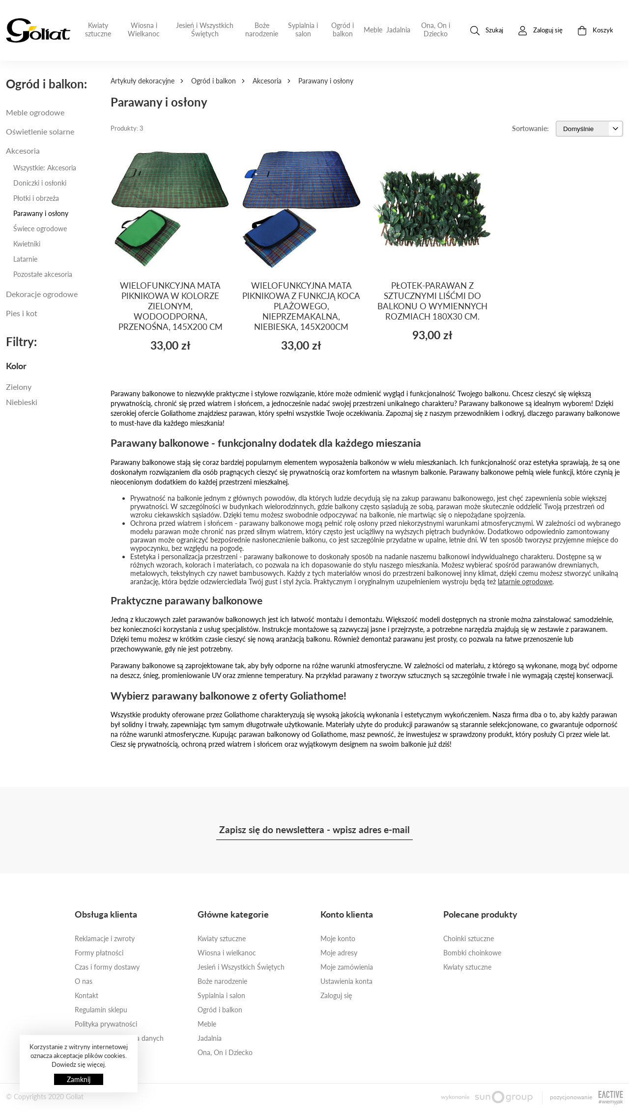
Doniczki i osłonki (39, 183)
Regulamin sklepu (101, 1009)
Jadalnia (398, 30)
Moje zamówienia (346, 967)
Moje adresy (338, 953)
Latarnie (25, 259)
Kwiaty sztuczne (98, 29)
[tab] (52, 365)
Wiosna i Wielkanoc (144, 29)
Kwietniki (26, 244)
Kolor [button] (16, 365)
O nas (83, 981)
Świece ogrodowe (40, 228)
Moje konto (337, 938)
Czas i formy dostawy (107, 967)
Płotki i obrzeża (36, 198)
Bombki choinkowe (472, 953)
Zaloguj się (336, 995)
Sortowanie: (530, 128)
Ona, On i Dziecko (435, 29)
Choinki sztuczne (468, 938)
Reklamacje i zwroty (105, 938)
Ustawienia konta (346, 981)
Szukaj (486, 30)
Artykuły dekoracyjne (142, 81)
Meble (373, 30)
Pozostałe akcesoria (42, 274)
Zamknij (78, 1079)
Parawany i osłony (40, 213)
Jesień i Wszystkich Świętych (204, 29)
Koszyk (595, 30)
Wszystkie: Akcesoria (44, 167)
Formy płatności (99, 953)
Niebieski (21, 402)
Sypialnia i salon (303, 29)
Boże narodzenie (261, 29)
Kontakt (86, 995)
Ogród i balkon (342, 29)
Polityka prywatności (106, 1024)
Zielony (18, 386)
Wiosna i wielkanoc (227, 953)
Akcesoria (267, 81)
